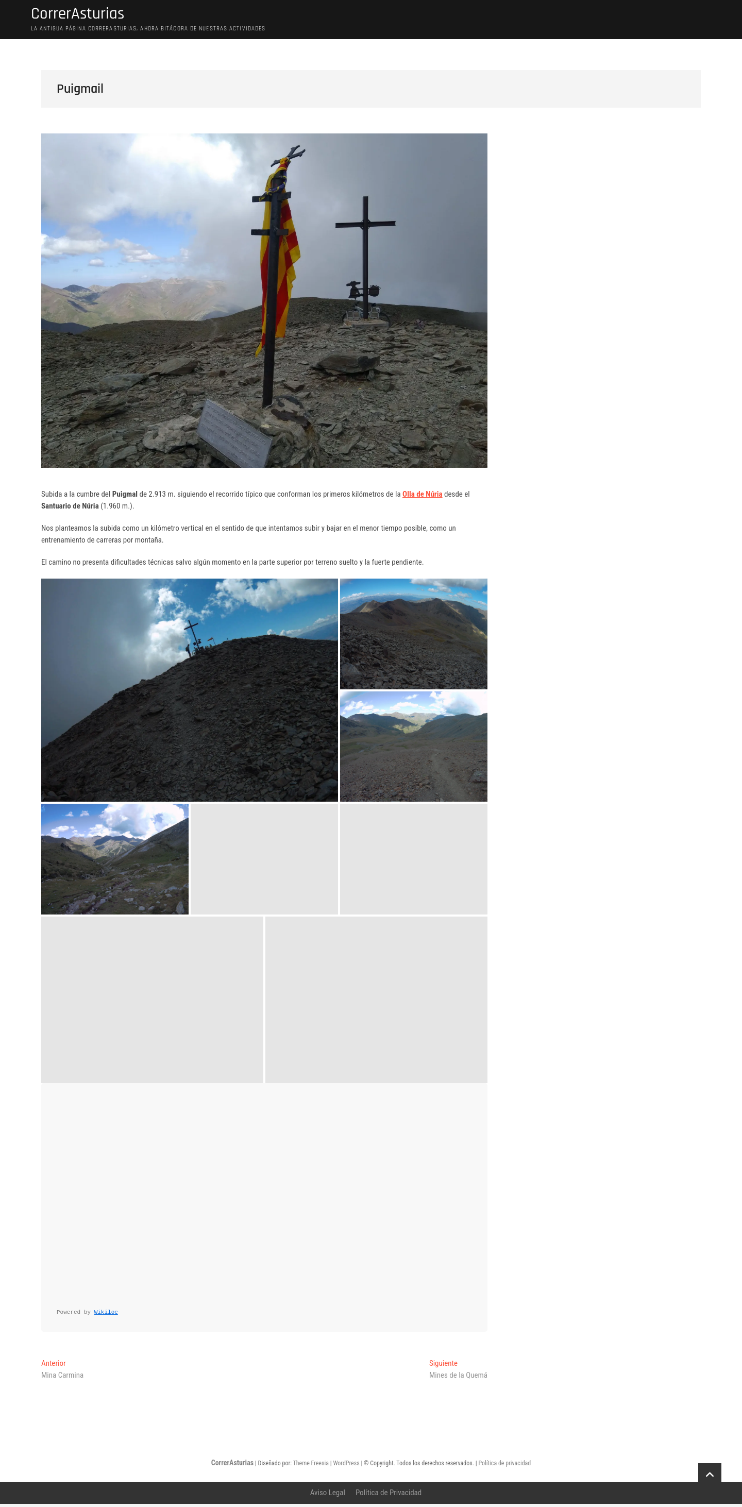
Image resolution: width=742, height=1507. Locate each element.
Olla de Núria (422, 497)
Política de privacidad (504, 1466)
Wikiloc (106, 1315)
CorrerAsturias (85, 16)
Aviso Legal (327, 1495)
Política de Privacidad (388, 1495)
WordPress (346, 1466)
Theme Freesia (310, 1466)
